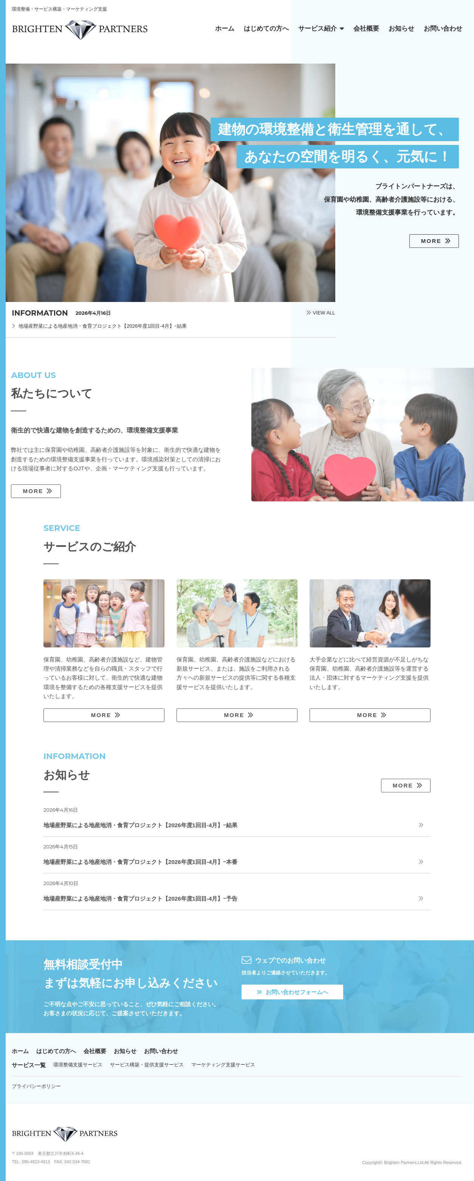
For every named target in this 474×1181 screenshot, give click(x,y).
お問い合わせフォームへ (292, 992)
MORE (431, 241)
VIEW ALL (324, 313)
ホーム (20, 1051)
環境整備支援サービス (77, 1064)
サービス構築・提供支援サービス (147, 1064)
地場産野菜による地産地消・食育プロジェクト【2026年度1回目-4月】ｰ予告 (140, 898)
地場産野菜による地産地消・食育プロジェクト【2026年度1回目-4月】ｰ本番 (140, 862)
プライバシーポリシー (36, 1086)
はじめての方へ (56, 1051)
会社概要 (95, 1051)
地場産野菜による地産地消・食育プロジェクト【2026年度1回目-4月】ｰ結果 (103, 326)
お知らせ (125, 1051)
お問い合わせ (161, 1051)
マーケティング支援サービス (223, 1064)
